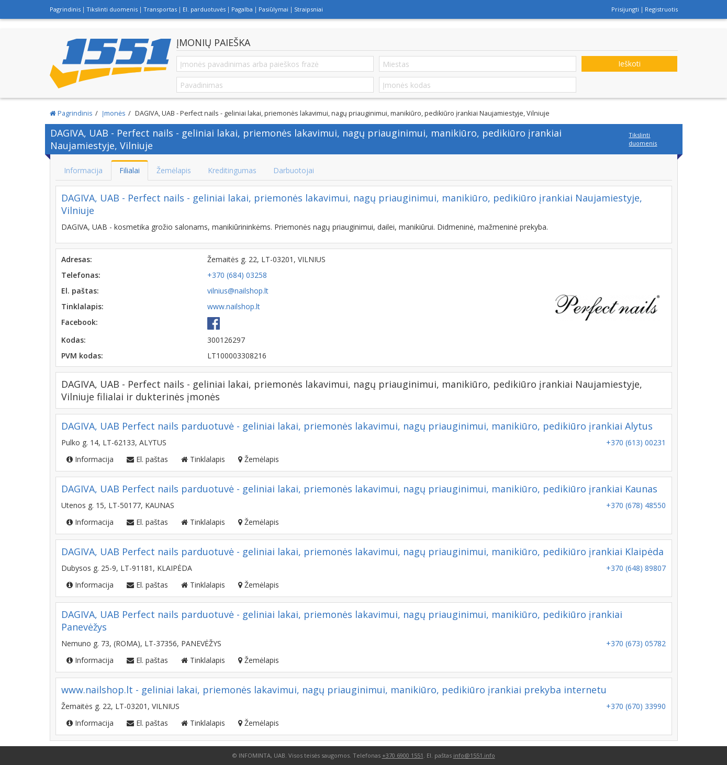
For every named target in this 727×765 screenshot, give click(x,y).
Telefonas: (80, 275)
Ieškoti (629, 64)
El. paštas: (80, 291)
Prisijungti (625, 9)
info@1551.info (474, 755)
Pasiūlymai (273, 9)
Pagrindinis (65, 9)
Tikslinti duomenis (112, 9)
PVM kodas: (82, 356)
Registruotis (661, 9)
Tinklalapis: (82, 306)
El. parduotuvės (204, 9)
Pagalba (242, 9)
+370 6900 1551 (402, 755)
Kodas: (73, 340)
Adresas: (76, 259)
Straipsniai (308, 9)
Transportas (160, 9)
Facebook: (79, 322)
